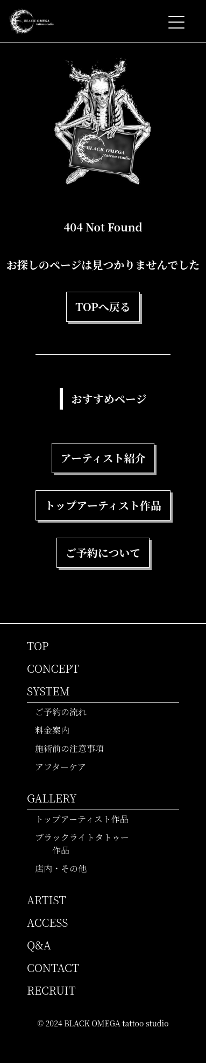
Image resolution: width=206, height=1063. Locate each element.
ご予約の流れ (65, 712)
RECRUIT (51, 990)
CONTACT (53, 967)
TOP (38, 645)
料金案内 (56, 730)
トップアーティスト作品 (86, 819)
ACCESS (47, 922)
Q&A (39, 945)
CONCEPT (53, 668)
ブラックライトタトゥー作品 (86, 843)
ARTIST (46, 899)
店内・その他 (65, 868)
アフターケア (65, 767)
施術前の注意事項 (74, 748)
